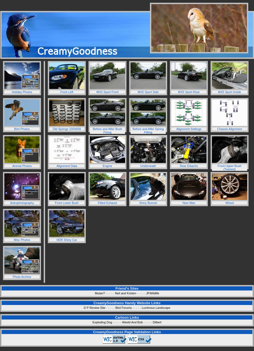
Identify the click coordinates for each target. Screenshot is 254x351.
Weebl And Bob (132, 322)
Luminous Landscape (156, 307)
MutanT (100, 293)
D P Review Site (94, 307)
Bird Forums (123, 307)
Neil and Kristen (125, 293)
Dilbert (157, 322)
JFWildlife (152, 293)
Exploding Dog (102, 322)
